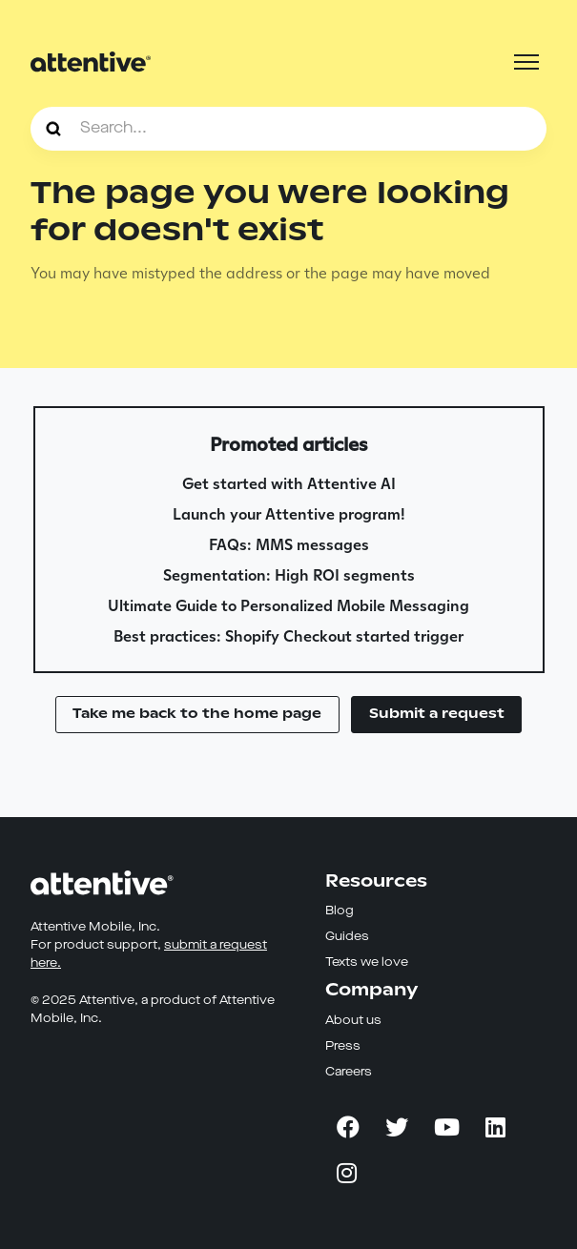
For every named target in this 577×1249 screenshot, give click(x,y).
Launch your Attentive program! (289, 514)
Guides (347, 937)
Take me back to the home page (196, 713)
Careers (348, 1072)
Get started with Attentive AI (289, 484)
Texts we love (366, 962)
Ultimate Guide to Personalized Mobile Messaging (288, 606)
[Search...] (288, 129)
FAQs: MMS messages (289, 545)
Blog (339, 911)
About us (353, 1020)
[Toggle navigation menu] (526, 62)
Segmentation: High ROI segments (289, 575)
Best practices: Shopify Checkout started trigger (288, 636)
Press (343, 1046)
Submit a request (437, 713)
